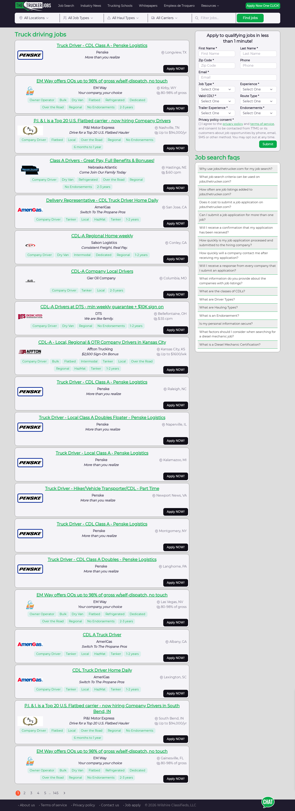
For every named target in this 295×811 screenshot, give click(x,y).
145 (55, 793)
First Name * (208, 48)
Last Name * (249, 48)
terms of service (262, 124)
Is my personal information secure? (226, 324)
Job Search (66, 6)
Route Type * (249, 96)
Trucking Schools (120, 6)
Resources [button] (208, 6)
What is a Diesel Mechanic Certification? (230, 344)
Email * (204, 72)
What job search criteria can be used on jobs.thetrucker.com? (229, 179)
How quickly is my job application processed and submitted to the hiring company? (236, 242)
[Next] (64, 793)
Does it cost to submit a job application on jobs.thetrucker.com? (231, 204)
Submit (268, 144)
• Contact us (109, 805)
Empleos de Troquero (179, 6)
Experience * (249, 84)
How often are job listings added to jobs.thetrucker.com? (225, 191)
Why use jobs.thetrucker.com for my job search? (235, 169)
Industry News (91, 6)
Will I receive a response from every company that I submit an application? (237, 268)
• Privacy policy (83, 805)
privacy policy (233, 124)
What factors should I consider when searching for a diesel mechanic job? (237, 334)
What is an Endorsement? (219, 316)
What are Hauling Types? (218, 307)
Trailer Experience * (213, 108)
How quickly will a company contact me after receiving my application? (233, 255)
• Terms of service (53, 805)
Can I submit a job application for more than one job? (236, 217)
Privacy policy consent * (216, 120)
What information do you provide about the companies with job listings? (232, 280)
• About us (26, 805)
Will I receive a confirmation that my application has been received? (236, 230)
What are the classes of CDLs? (222, 291)
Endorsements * (252, 108)
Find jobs (250, 18)
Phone (245, 60)
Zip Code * (206, 60)
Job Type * (206, 84)
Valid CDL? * (207, 96)
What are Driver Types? (217, 299)
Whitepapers (148, 6)
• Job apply (132, 805)
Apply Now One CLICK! (263, 6)
